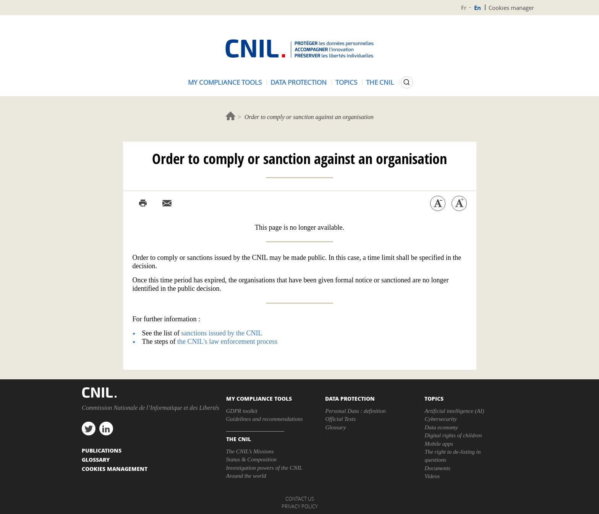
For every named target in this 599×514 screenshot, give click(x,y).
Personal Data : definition (355, 411)
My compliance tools (225, 82)
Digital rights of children (453, 435)
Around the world (246, 476)
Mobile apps (438, 444)
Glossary (335, 427)
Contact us (299, 498)
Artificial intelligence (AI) (454, 411)
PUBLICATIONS (101, 450)
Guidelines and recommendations (264, 419)
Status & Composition (251, 459)
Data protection (298, 82)
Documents (437, 468)
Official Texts (340, 419)
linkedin (106, 428)
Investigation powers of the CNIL (264, 468)
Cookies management (114, 468)
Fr (463, 7)
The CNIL (380, 82)
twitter (89, 428)
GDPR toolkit (241, 411)
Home (230, 115)
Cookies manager (511, 7)
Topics (346, 82)
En (477, 8)
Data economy (441, 427)
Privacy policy (300, 506)
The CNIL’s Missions (250, 451)
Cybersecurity (440, 419)
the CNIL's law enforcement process (227, 341)
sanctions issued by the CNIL (221, 333)
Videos (432, 476)
